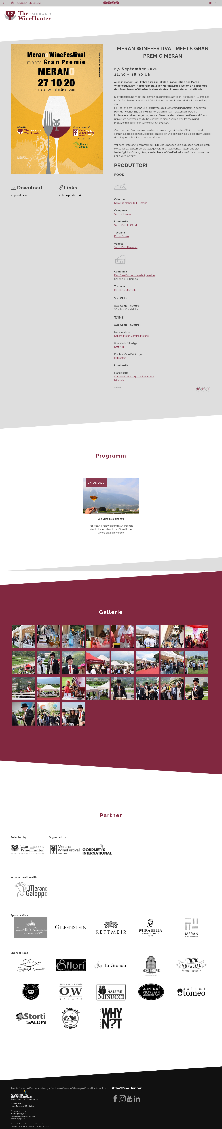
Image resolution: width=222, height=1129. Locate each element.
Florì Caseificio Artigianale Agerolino (134, 275)
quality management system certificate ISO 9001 (31, 1125)
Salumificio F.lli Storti (125, 225)
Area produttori (71, 195)
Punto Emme (121, 236)
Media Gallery (19, 1087)
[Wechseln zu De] (211, 3)
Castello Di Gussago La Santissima (134, 376)
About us (101, 1087)
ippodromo (20, 195)
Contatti (88, 1087)
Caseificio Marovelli (125, 290)
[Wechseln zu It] (207, 3)
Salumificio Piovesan (125, 247)
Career (66, 1087)
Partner (33, 1087)
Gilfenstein (120, 358)
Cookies (55, 1087)
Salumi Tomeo (122, 214)
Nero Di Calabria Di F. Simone (130, 203)
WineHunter (27, 15)
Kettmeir (119, 347)
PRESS (8, 3)
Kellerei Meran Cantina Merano (131, 335)
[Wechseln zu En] (215, 3)
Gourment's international (22, 1093)
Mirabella (119, 380)
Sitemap (77, 1087)
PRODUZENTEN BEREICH (26, 3)
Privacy (44, 1087)
